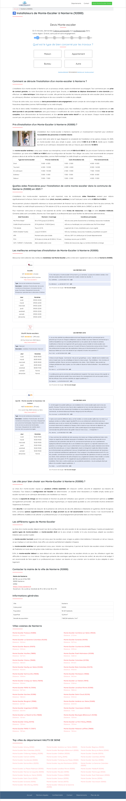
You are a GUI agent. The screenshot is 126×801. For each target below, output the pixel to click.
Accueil (16, 9)
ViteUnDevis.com (80, 74)
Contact (86, 3)
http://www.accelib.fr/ (30, 282)
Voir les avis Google (70, 290)
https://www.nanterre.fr (22, 589)
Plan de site (95, 797)
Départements (76, 3)
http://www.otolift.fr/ (30, 344)
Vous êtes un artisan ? (89, 74)
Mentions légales (42, 797)
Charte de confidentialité (63, 74)
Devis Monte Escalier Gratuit (102, 3)
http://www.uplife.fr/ (30, 414)
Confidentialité (57, 797)
